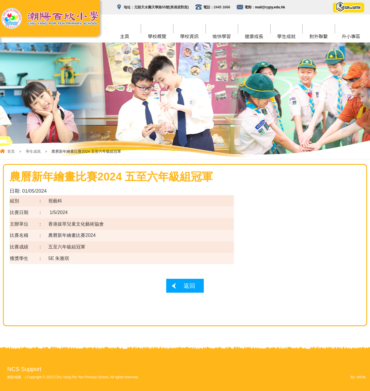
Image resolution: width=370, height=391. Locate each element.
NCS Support (24, 369)
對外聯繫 (318, 36)
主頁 (124, 36)
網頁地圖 (14, 377)
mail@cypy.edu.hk (270, 7)
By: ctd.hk (358, 377)
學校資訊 (189, 36)
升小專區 (351, 36)
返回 (189, 286)
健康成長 (254, 36)
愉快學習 (221, 36)
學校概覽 (157, 36)
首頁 (11, 151)
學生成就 (286, 36)
